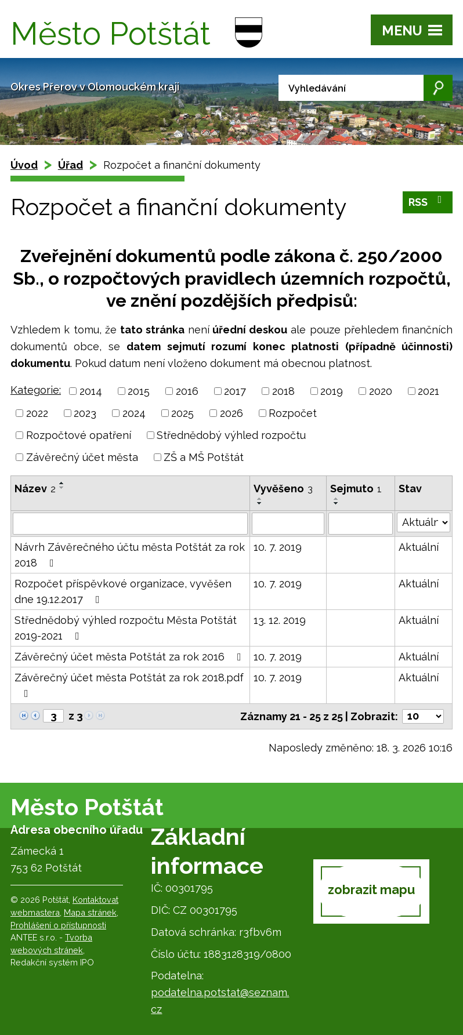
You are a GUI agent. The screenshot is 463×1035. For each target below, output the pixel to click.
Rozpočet (293, 413)
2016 (187, 391)
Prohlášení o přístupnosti (58, 925)
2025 (182, 413)
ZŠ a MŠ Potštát (204, 457)
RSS (428, 202)
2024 (134, 413)
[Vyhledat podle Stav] (423, 522)
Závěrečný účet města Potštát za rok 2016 (130, 657)
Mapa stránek (90, 912)
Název (35, 488)
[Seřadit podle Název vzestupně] (62, 483)
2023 (85, 413)
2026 (231, 413)
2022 (37, 413)
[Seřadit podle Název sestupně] (62, 487)
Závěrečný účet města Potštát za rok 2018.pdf (129, 685)
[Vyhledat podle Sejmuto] (360, 524)
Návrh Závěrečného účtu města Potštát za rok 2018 (130, 555)
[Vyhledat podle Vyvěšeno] (288, 524)
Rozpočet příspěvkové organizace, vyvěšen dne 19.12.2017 (123, 591)
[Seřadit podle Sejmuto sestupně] (336, 503)
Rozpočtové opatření (78, 435)
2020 (380, 391)
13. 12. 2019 (280, 620)
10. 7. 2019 (278, 547)
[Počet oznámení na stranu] (423, 716)
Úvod (24, 165)
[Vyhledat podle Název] (130, 524)
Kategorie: (35, 390)
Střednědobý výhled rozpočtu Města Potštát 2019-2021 (126, 628)
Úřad (70, 165)
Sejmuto (356, 488)
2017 (235, 391)
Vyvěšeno (283, 488)
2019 (331, 391)
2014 (90, 391)
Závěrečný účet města (82, 457)
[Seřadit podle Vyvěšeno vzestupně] (260, 498)
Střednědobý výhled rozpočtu (231, 435)
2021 (428, 391)
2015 (139, 391)
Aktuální (419, 547)
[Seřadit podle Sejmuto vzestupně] (336, 498)
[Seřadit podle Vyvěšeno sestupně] (260, 503)
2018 (283, 391)
